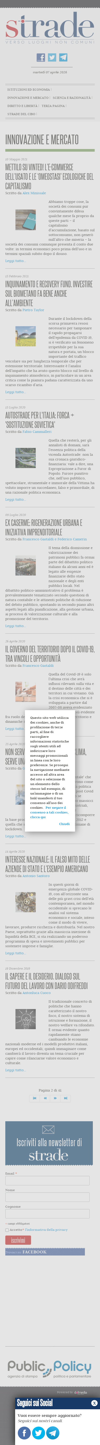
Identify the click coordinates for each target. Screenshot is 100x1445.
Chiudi (64, 824)
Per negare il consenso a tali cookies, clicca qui (49, 812)
